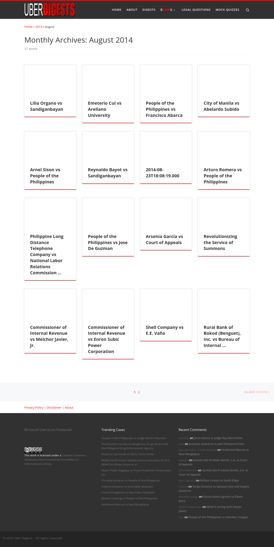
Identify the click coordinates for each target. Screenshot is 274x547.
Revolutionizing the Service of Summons (220, 242)
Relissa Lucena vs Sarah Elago (219, 480)
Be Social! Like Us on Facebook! (48, 429)
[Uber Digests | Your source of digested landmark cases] (49, 9)
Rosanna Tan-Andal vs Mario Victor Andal (127, 454)
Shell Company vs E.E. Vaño (164, 330)
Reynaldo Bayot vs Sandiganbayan (107, 173)
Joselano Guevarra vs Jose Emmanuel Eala (216, 444)
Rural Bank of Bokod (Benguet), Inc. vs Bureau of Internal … (222, 336)
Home (28, 27)
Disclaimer (54, 407)
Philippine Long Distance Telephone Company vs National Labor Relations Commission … (46, 254)
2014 (39, 27)
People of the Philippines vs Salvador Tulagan (218, 517)
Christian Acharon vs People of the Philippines (130, 480)
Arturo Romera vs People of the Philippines (223, 176)
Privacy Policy (33, 407)
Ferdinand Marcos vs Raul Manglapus (125, 504)
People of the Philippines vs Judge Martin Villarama (133, 438)
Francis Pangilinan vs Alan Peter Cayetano (127, 492)
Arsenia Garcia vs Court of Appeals (164, 239)
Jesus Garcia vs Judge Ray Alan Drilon (218, 438)
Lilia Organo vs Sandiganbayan (46, 106)
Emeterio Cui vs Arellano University (104, 109)
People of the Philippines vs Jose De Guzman (107, 242)
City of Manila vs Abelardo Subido (221, 106)
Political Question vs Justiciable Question (127, 486)
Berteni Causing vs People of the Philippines (129, 498)
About (69, 407)
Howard (183, 460)
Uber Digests (23, 538)
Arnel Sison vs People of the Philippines (45, 176)
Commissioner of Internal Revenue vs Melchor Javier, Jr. (49, 336)
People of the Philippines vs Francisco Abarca (164, 109)
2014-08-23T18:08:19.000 (162, 173)
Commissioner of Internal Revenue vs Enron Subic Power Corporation (106, 339)
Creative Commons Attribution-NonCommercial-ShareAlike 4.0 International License (55, 459)
